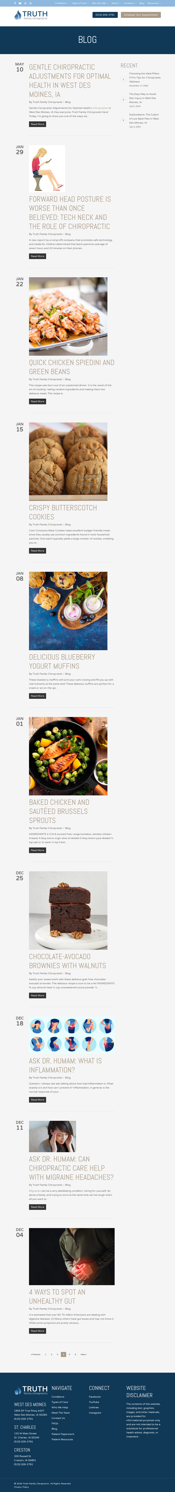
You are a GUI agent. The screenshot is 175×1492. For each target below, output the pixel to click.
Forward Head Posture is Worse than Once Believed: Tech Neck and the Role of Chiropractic (70, 212)
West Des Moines (31, 1404)
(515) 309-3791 (23, 1418)
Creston (22, 1450)
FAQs (55, 1423)
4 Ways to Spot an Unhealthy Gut (57, 1296)
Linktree (94, 1407)
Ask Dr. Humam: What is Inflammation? (65, 1065)
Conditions (58, 1396)
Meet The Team (61, 1412)
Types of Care (60, 1402)
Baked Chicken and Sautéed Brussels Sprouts (59, 811)
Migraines (35, 1190)
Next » (83, 1354)
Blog (68, 102)
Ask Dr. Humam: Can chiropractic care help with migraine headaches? (71, 1168)
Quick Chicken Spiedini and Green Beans (71, 367)
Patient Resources (62, 1439)
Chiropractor (100, 108)
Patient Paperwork (63, 1434)
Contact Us (58, 1418)
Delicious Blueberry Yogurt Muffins (62, 661)
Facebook (95, 1396)
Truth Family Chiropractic (47, 102)
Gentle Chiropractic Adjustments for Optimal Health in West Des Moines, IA (70, 80)
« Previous (35, 1354)
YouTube (94, 1402)
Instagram (95, 1412)
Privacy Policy (21, 1487)
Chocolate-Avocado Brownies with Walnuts (67, 961)
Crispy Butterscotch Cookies (63, 512)
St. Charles (25, 1427)
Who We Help (60, 1407)
